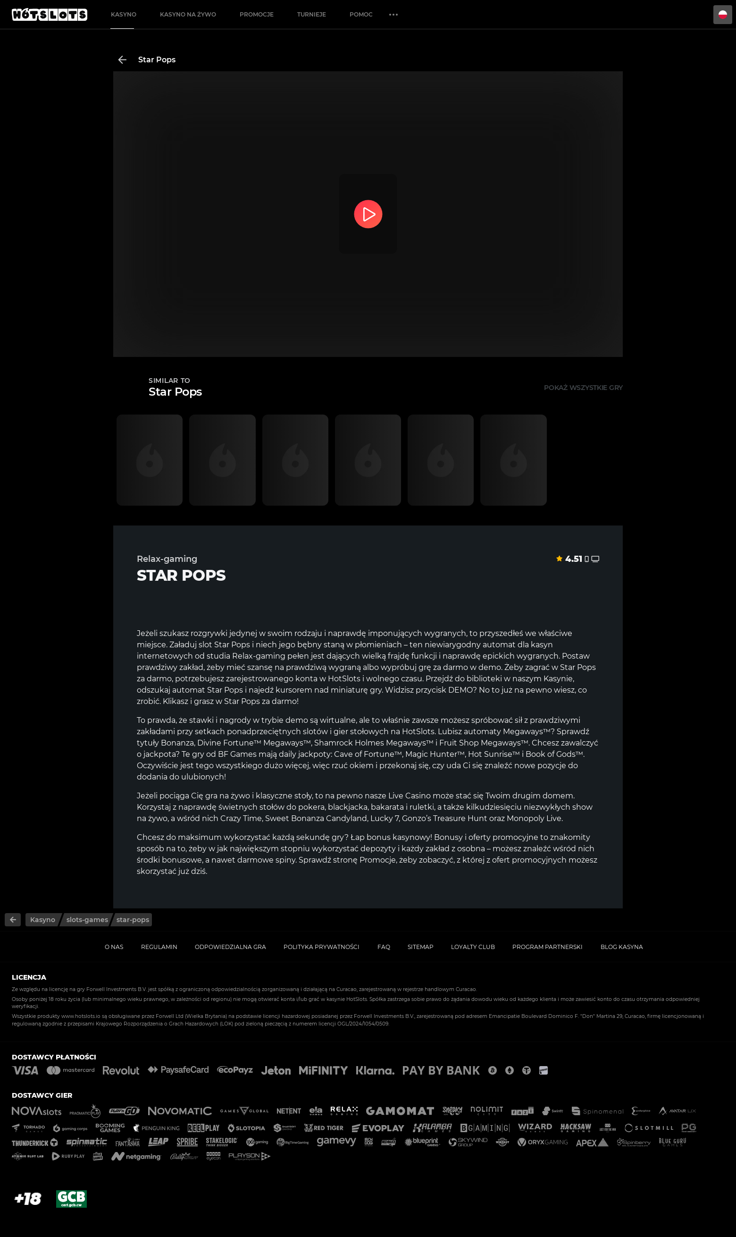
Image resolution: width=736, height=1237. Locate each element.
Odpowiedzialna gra (230, 946)
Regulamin (159, 946)
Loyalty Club (473, 946)
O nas (114, 946)
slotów (315, 731)
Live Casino (409, 795)
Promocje (257, 14)
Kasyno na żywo (188, 14)
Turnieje (311, 14)
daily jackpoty (305, 754)
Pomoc (361, 14)
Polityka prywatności (322, 946)
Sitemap (421, 946)
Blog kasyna (622, 946)
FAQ (383, 946)
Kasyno (123, 14)
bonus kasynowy (398, 837)
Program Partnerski (547, 946)
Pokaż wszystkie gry (583, 387)
